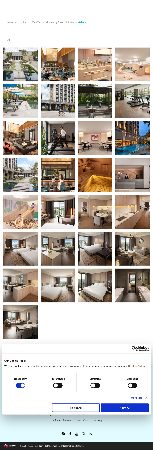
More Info (136, 397)
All (9, 40)
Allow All (125, 407)
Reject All (76, 407)
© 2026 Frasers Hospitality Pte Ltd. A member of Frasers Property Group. (52, 446)
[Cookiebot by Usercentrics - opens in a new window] (134, 348)
